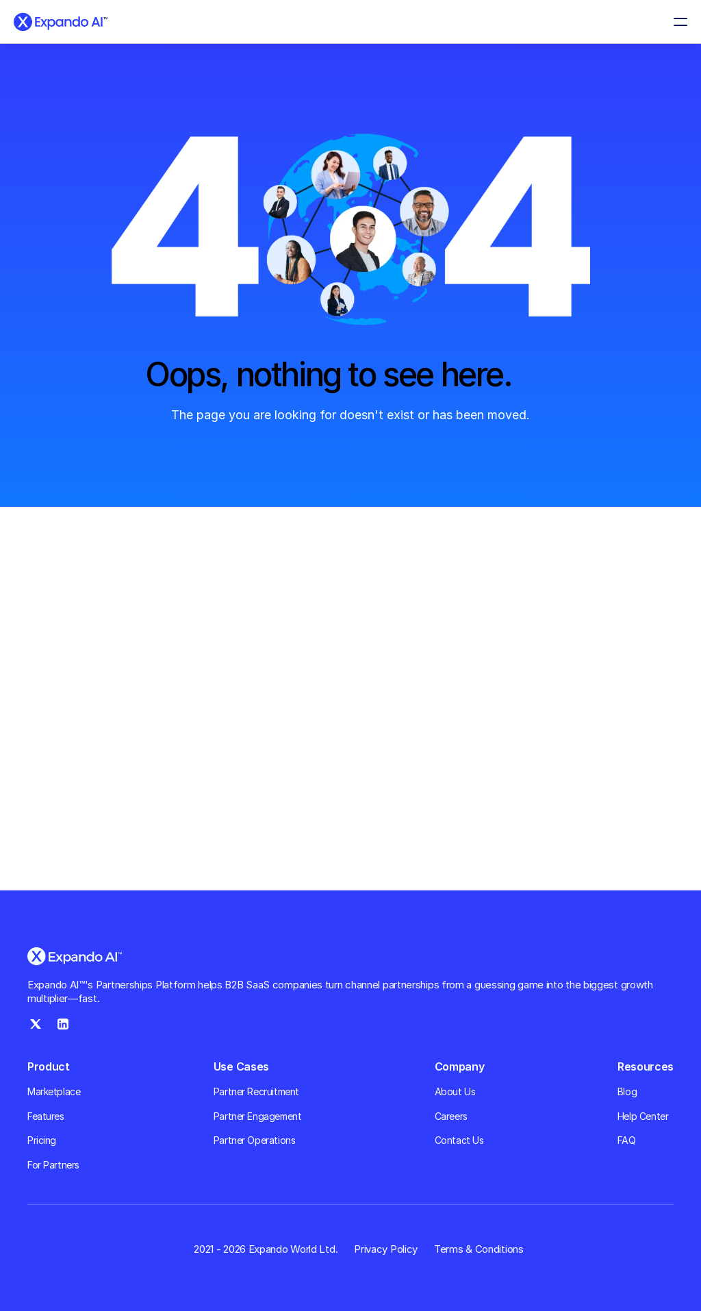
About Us (455, 1091)
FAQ (626, 1140)
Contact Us (459, 1140)
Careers (451, 1116)
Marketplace (53, 1091)
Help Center (642, 1116)
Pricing (41, 1140)
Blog (627, 1091)
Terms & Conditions (479, 1249)
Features (45, 1116)
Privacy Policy (386, 1249)
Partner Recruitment (256, 1091)
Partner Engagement (257, 1116)
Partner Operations (254, 1140)
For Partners (53, 1165)
